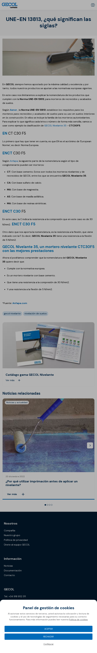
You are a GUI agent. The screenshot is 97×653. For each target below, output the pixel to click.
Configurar (48, 644)
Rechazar (48, 636)
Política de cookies (78, 619)
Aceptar (48, 629)
